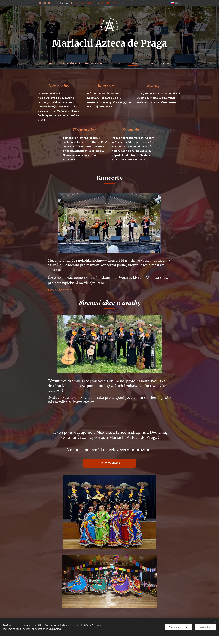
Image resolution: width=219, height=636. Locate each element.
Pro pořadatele (60, 290)
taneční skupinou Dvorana (141, 432)
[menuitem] (53, 64)
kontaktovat (83, 401)
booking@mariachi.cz (84, 3)
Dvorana (124, 277)
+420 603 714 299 (108, 3)
